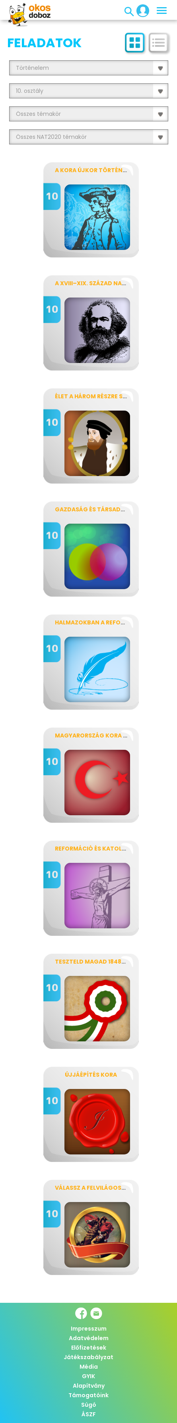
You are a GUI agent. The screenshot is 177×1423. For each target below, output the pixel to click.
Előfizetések (88, 1348)
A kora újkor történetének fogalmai (115, 170)
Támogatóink (88, 1395)
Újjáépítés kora (91, 1075)
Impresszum (89, 1329)
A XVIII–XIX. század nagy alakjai (105, 283)
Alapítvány (89, 1386)
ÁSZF (89, 1414)
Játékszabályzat (88, 1357)
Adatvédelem (89, 1338)
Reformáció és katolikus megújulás (113, 849)
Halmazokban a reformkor (98, 622)
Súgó (88, 1405)
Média (89, 1367)
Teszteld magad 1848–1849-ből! (105, 962)
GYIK (88, 1376)
